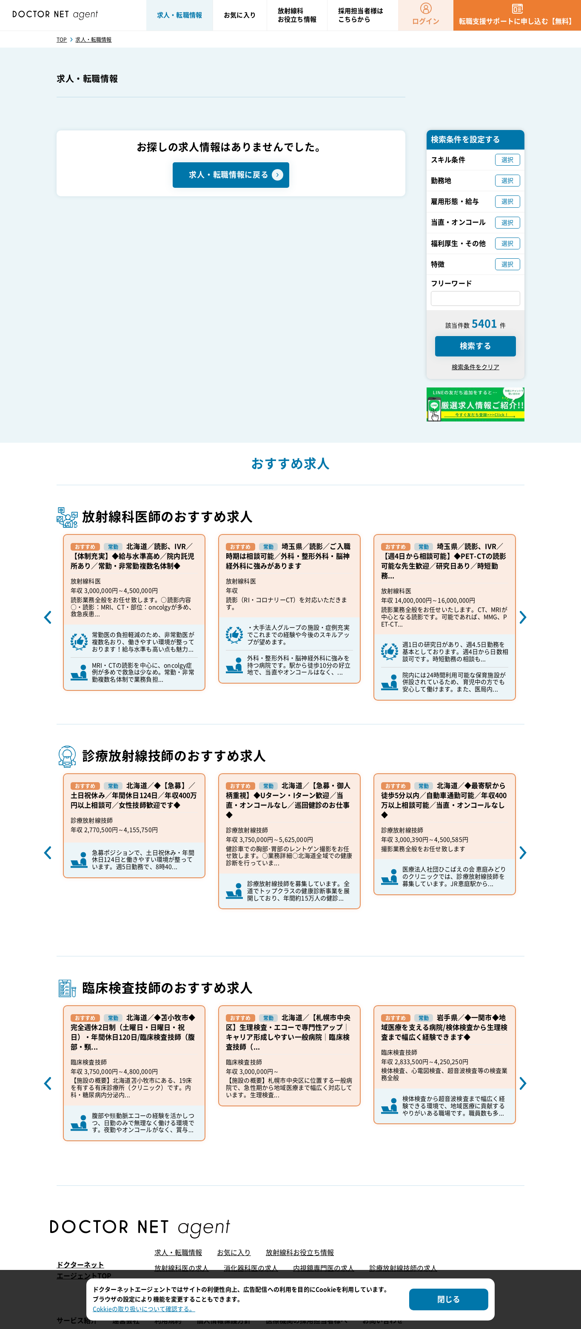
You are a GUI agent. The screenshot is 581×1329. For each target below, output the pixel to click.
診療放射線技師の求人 (403, 1268)
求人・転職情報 (178, 1252)
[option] (134, 612)
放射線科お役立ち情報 (300, 1252)
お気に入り (234, 1252)
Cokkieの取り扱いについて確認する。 (144, 1309)
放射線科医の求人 (181, 1268)
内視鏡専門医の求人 (323, 1268)
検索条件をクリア (475, 367)
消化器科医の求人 (251, 1268)
